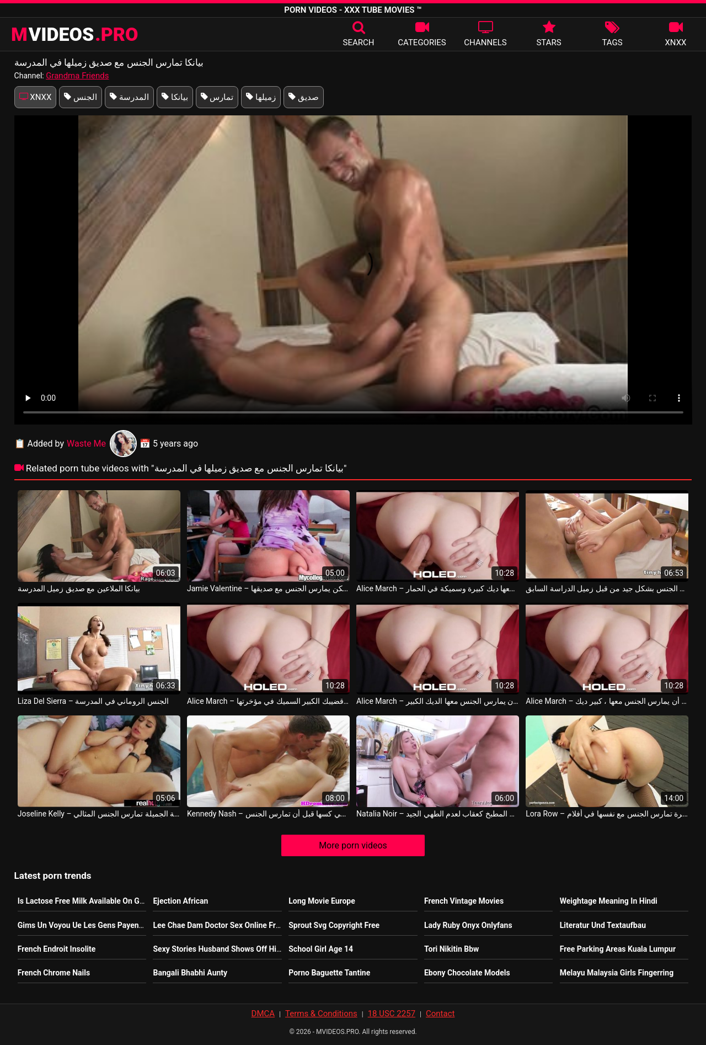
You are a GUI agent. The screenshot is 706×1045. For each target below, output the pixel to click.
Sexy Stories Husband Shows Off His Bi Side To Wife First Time (262, 949)
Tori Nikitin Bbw (451, 949)
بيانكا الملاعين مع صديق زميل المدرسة (79, 588)
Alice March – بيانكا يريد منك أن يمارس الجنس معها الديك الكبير (437, 701)
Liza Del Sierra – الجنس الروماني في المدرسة (93, 701)
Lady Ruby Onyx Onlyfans (468, 925)
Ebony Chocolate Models (467, 972)
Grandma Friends (77, 76)
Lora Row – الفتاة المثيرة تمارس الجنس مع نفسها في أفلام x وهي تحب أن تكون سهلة (607, 813)
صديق (303, 97)
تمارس (217, 97)
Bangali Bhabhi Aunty (190, 972)
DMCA (263, 1014)
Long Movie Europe (321, 901)
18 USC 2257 (391, 1014)
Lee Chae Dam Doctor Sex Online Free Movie (230, 925)
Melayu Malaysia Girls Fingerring (616, 972)
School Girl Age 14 (320, 949)
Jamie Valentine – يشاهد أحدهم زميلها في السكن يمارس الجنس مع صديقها (268, 588)
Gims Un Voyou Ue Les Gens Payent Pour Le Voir (102, 925)
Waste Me (102, 443)
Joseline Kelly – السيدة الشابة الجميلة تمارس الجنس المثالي (99, 813)
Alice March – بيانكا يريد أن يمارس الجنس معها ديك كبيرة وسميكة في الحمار (437, 588)
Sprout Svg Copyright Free (333, 925)
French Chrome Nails (54, 972)
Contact (440, 1014)
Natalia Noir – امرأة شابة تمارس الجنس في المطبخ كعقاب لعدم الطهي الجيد (437, 813)
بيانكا (175, 97)
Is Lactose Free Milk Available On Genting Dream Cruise (114, 901)
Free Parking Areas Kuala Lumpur (618, 949)
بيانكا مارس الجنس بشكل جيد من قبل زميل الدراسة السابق (607, 588)
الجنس (80, 97)
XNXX (35, 97)
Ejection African (180, 901)
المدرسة (129, 97)
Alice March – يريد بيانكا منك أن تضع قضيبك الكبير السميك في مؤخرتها (268, 701)
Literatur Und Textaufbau (603, 925)
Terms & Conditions (321, 1014)
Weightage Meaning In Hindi (608, 901)
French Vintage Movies (464, 901)
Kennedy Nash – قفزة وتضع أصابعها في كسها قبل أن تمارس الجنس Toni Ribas (268, 813)
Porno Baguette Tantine (329, 972)
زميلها (261, 97)
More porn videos (353, 845)
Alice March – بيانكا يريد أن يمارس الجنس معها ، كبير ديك (607, 701)
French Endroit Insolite (57, 949)
